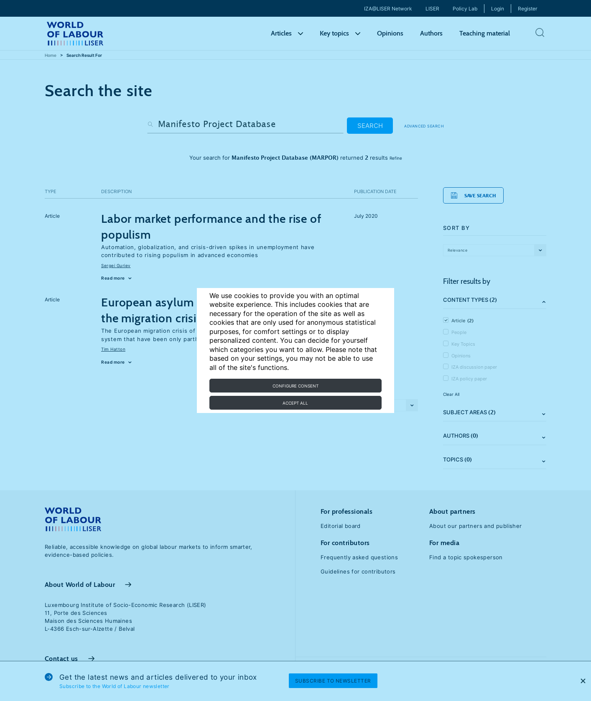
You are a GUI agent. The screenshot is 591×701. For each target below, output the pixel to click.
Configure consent (295, 385)
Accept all (295, 402)
